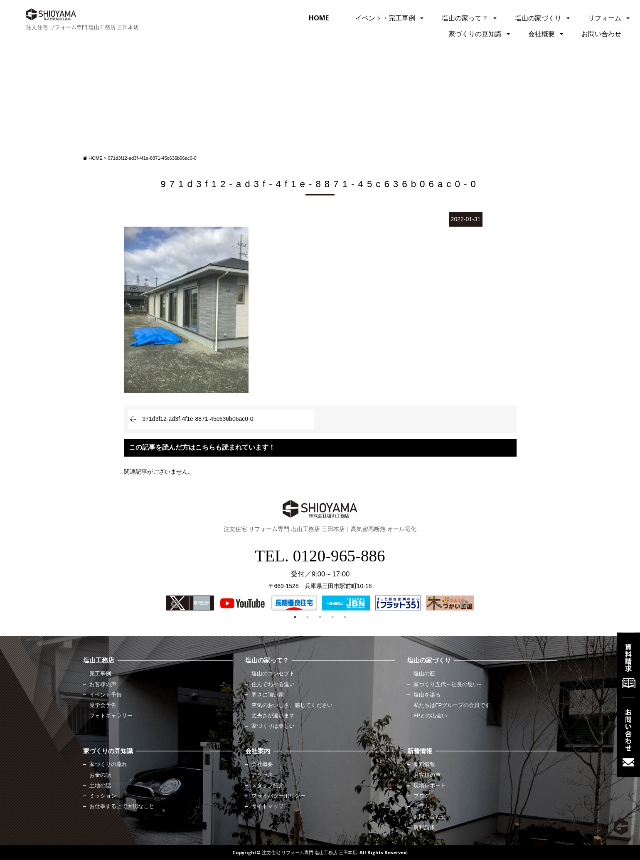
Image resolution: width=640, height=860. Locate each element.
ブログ (422, 796)
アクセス (262, 775)
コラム (422, 806)
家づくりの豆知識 (475, 33)
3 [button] (320, 617)
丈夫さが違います (273, 716)
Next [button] (463, 603)
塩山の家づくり (538, 17)
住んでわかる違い (273, 684)
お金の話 (100, 775)
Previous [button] (174, 603)
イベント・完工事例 (385, 17)
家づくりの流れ (108, 764)
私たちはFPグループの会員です (452, 705)
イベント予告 (105, 695)
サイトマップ (267, 806)
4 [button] (332, 617)
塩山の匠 (424, 674)
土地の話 (100, 785)
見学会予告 (102, 705)
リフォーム (604, 17)
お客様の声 (102, 684)
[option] (190, 603)
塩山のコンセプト (273, 674)
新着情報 (424, 764)
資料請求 (424, 827)
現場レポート (430, 785)
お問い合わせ (601, 33)
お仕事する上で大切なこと (121, 806)
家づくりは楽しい (273, 726)
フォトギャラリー (111, 716)
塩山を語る (427, 695)
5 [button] (345, 617)
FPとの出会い (430, 716)
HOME (319, 17)
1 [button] (295, 617)
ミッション (102, 796)
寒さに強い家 (267, 695)
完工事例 (100, 674)
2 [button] (307, 617)
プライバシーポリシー (278, 796)
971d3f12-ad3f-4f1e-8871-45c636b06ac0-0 (198, 418)
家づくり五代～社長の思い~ (447, 684)
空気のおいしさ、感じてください (291, 705)
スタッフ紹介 (267, 785)
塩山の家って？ (465, 17)
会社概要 (541, 33)
